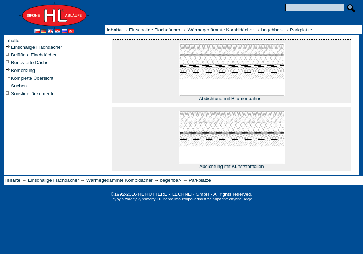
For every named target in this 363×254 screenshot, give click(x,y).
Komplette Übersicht (32, 78)
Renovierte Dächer (30, 62)
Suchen (19, 86)
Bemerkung (23, 70)
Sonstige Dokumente (33, 93)
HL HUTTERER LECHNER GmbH (173, 194)
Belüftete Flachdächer (34, 55)
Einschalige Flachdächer (36, 47)
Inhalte (12, 40)
